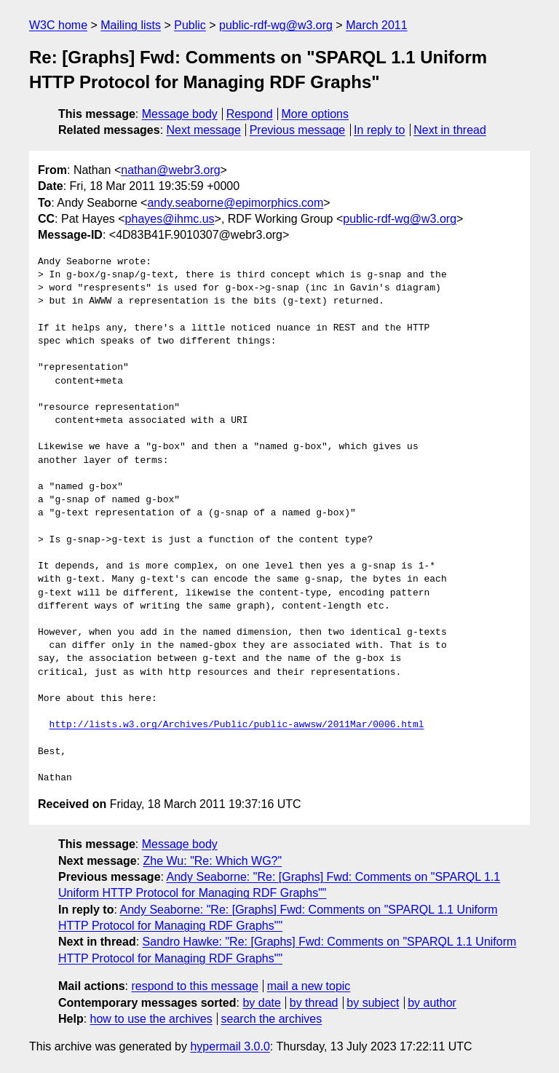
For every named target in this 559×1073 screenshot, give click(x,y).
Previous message (298, 130)
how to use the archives (151, 1019)
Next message (204, 130)
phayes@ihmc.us (170, 219)
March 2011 (377, 25)
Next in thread (449, 130)
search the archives (271, 1019)
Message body (180, 114)
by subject (372, 1003)
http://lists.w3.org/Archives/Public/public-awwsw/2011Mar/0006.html (236, 725)
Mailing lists (130, 25)
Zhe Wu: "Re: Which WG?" (212, 861)
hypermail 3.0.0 (229, 1046)
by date (261, 1003)
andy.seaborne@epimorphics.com (235, 203)
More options (315, 114)
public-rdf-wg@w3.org (276, 25)
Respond (249, 114)
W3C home (58, 25)
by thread (314, 1003)
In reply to (379, 130)
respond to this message (194, 986)
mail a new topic (309, 986)
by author (432, 1003)
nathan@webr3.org (170, 170)
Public (190, 25)
